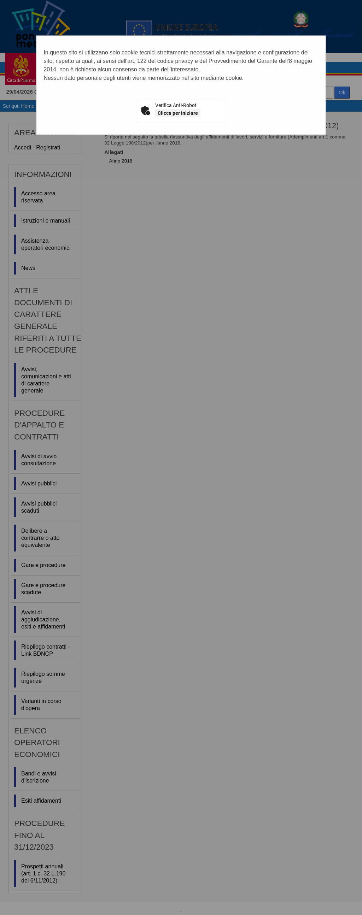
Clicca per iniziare (178, 113)
